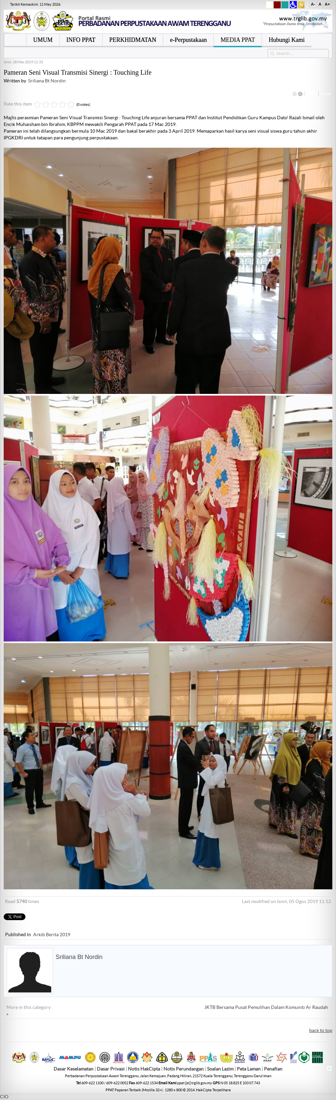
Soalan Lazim (220, 1069)
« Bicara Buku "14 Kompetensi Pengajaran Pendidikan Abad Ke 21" (126, 1007)
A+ (327, 4)
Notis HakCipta (144, 1069)
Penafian (273, 1069)
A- (313, 4)
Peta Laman (249, 1069)
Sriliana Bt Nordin (47, 80)
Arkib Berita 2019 (51, 934)
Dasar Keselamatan (73, 1069)
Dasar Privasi (111, 1069)
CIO (4, 1096)
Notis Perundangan (183, 1069)
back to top (320, 1030)
